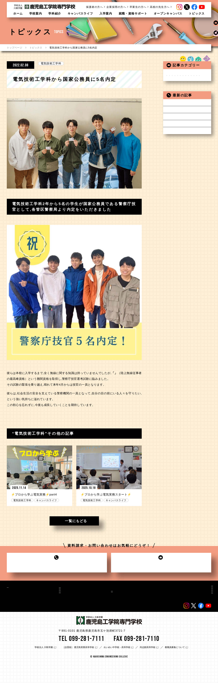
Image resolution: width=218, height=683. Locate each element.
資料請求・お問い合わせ (150, 595)
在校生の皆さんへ (180, 118)
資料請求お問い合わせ (214, 32)
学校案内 (35, 13)
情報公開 (190, 610)
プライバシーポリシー (198, 620)
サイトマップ (193, 615)
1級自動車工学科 (180, 91)
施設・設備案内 (19, 593)
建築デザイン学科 (180, 96)
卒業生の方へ (138, 6)
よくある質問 (193, 606)
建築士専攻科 (177, 102)
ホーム (18, 13)
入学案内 (105, 13)
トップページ (14, 47)
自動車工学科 (177, 85)
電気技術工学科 (51, 63)
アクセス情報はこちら (143, 652)
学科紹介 (54, 13)
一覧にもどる (76, 521)
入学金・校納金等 (92, 601)
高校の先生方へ (160, 6)
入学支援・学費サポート (96, 605)
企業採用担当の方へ (196, 592)
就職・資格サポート (133, 13)
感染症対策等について (183, 140)
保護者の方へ (94, 6)
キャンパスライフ (80, 13)
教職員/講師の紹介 (146, 618)
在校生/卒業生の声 (146, 610)
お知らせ (174, 75)
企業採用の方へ (116, 6)
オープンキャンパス (168, 13)
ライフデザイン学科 (182, 107)
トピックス (197, 13)
